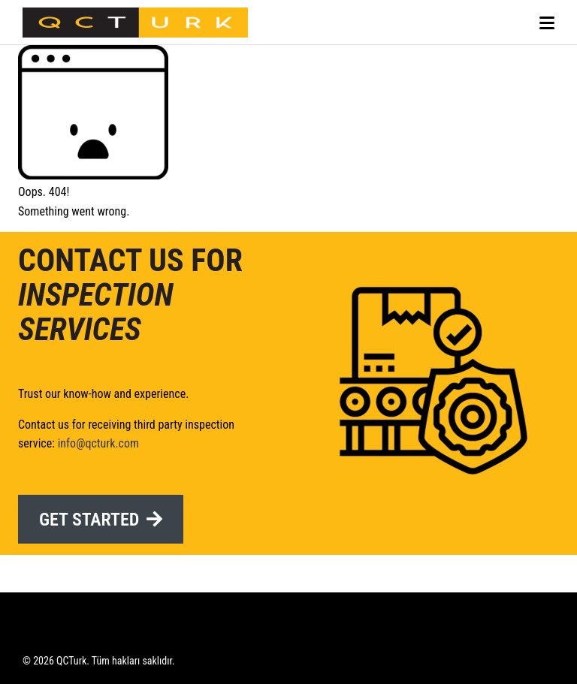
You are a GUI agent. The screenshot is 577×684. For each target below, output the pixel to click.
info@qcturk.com (98, 443)
